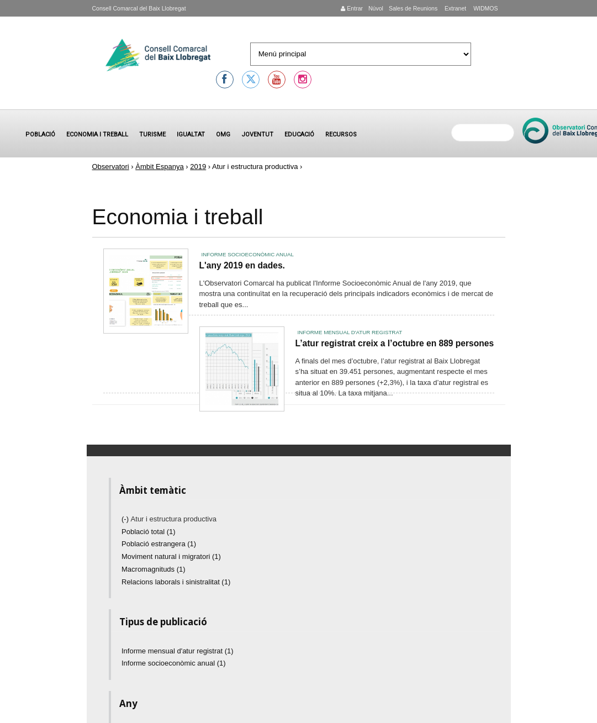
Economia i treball (97, 134)
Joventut (257, 134)
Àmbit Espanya (159, 166)
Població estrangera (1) (158, 544)
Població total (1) (148, 531)
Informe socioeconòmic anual (248, 254)
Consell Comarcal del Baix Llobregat (139, 8)
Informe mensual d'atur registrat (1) (177, 651)
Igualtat (191, 134)
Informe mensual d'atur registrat (350, 332)
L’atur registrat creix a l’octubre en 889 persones (394, 343)
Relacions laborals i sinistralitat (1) (175, 582)
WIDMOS (485, 8)
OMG (223, 134)
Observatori (110, 166)
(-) (126, 519)
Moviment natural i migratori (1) (171, 556)
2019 (198, 166)
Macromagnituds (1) (153, 569)
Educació (299, 134)
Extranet (454, 8)
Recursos (341, 134)
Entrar (352, 8)
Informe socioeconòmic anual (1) (173, 663)
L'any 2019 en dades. (242, 265)
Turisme (152, 134)
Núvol (375, 8)
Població (40, 134)
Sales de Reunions (413, 8)
